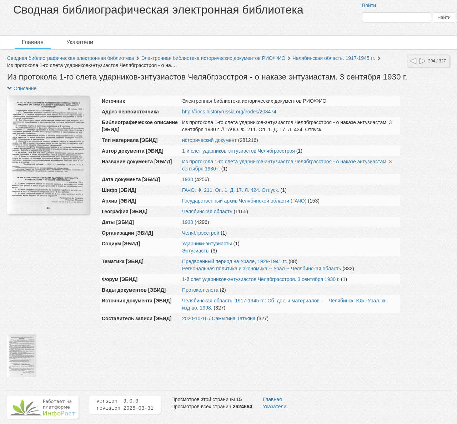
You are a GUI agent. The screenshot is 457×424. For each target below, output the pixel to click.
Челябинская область (207, 211)
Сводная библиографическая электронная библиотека (70, 58)
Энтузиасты (196, 251)
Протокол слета (200, 290)
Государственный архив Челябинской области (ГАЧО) (244, 201)
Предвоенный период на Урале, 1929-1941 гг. (234, 261)
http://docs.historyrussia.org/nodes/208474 (229, 111)
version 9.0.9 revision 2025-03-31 (125, 404)
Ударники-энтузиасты (207, 243)
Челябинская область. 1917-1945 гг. (333, 58)
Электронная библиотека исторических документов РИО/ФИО (213, 58)
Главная (33, 42)
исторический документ (209, 140)
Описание (21, 88)
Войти (369, 5)
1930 (187, 179)
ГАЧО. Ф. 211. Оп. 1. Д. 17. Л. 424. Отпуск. (230, 190)
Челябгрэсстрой (201, 233)
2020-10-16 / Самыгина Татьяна (219, 318)
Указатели (79, 42)
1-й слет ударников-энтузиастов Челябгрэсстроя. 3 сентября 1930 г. (261, 279)
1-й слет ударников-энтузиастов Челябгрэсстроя (239, 151)
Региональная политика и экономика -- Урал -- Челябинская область (261, 268)
